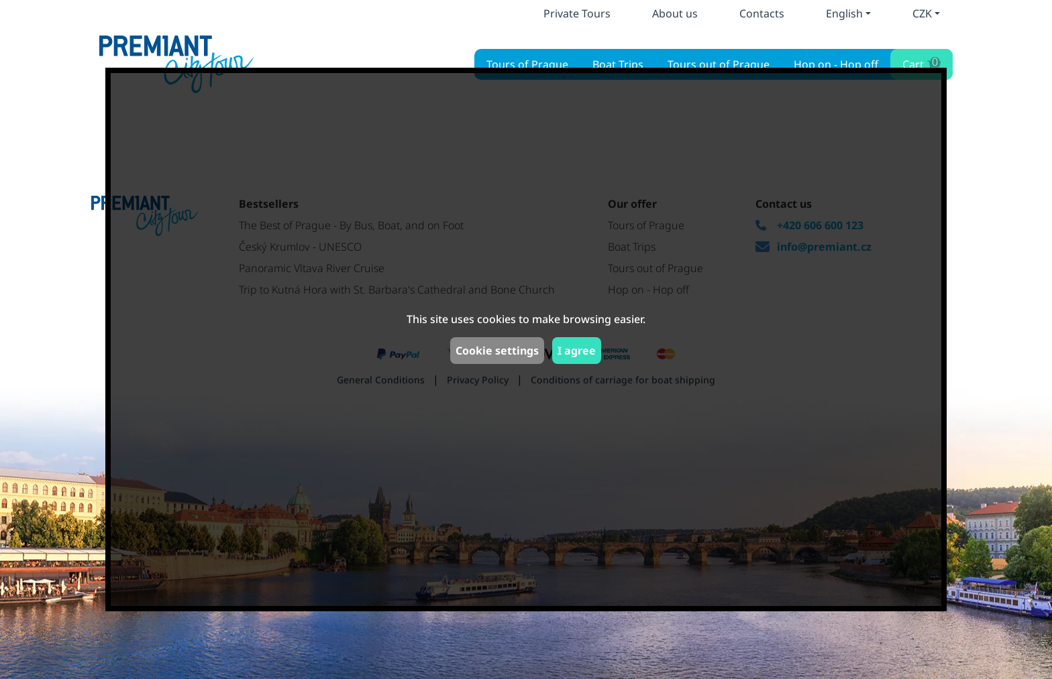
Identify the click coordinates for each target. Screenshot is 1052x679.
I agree (577, 350)
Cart (920, 63)
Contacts (761, 13)
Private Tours (577, 13)
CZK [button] (922, 13)
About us (675, 13)
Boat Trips (617, 64)
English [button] (844, 13)
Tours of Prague (527, 64)
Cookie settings (497, 350)
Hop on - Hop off (836, 64)
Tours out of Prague (719, 64)
